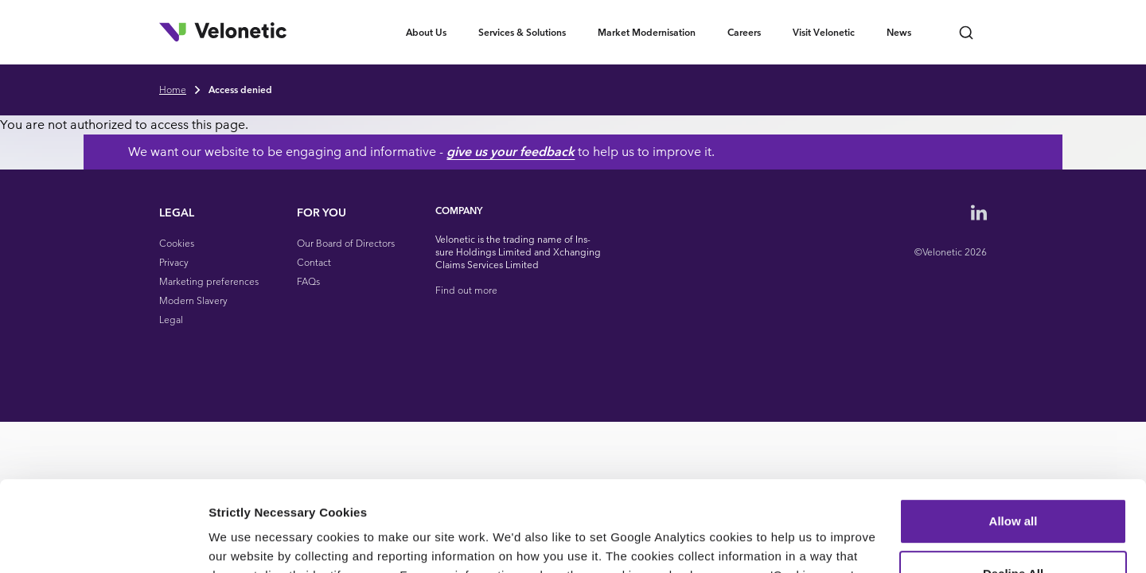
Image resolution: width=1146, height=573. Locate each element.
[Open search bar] (966, 32)
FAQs (308, 281)
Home (172, 90)
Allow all (1013, 443)
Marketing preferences (209, 281)
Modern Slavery (193, 300)
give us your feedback (586, 151)
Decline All (1013, 495)
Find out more (466, 290)
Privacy (174, 262)
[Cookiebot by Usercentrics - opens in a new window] (103, 542)
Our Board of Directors (346, 243)
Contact (314, 262)
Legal (171, 319)
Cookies (176, 243)
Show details (246, 541)
